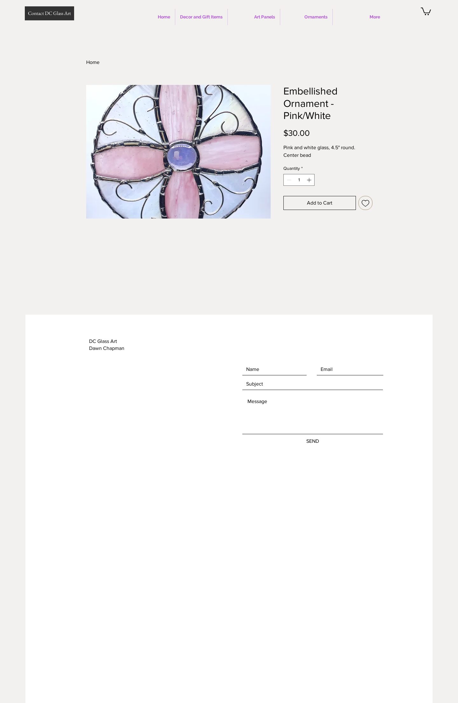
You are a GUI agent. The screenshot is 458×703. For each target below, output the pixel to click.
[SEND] (312, 441)
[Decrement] (288, 179)
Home (93, 62)
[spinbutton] (299, 179)
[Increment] (310, 179)
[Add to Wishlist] (365, 203)
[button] (426, 11)
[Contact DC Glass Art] (49, 13)
